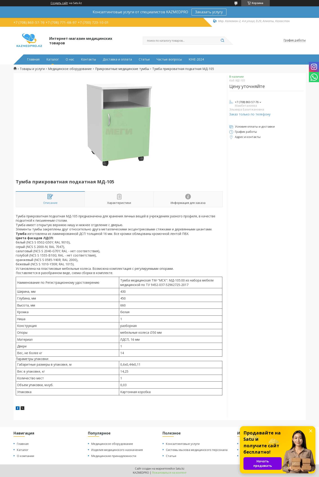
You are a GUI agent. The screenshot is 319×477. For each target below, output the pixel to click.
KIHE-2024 (196, 59)
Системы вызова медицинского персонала (197, 450)
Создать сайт (59, 3)
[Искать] (222, 41)
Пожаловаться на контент (169, 473)
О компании (25, 456)
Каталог (52, 59)
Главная (33, 59)
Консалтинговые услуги (183, 444)
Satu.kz (180, 468)
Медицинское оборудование (70, 69)
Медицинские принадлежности (113, 456)
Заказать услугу (209, 11)
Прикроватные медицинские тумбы (122, 69)
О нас (70, 59)
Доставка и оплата (117, 59)
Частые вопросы (169, 59)
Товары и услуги (32, 69)
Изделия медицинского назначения (117, 450)
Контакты (88, 59)
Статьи (144, 59)
